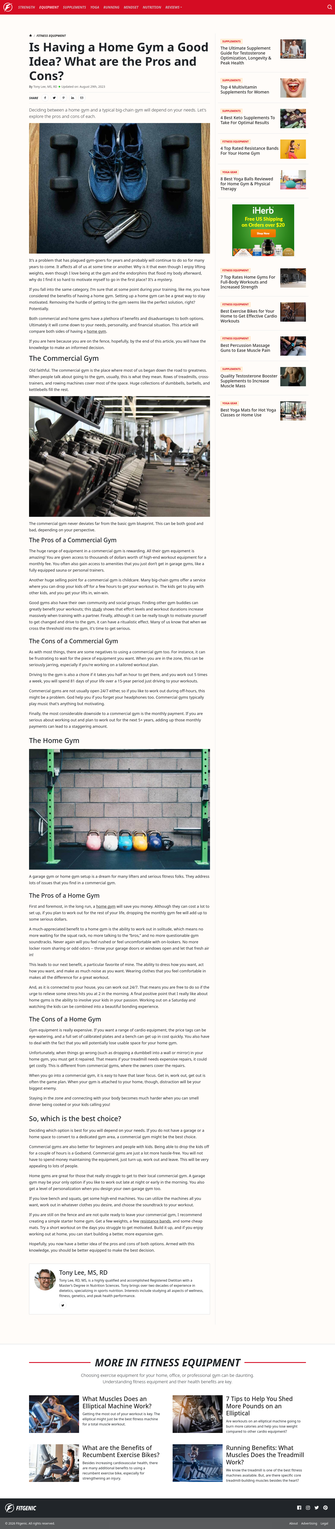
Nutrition (152, 7)
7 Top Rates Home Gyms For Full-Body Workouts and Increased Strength (247, 282)
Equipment (49, 7)
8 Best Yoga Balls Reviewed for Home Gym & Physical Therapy (246, 184)
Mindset (131, 7)
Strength (26, 7)
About (293, 1523)
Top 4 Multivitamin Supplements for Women (244, 89)
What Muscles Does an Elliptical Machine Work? (116, 1402)
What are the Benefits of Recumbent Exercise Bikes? (120, 1451)
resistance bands (155, 1221)
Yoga (94, 7)
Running (111, 7)
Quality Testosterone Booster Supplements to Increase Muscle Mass (249, 381)
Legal (324, 1523)
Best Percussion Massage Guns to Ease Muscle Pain (245, 347)
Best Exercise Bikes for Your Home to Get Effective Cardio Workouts (248, 316)
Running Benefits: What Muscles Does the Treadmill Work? (265, 1455)
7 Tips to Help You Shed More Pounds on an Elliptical (259, 1406)
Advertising (309, 1523)
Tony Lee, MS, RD (45, 87)
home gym (96, 331)
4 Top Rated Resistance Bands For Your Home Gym (249, 150)
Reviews (172, 7)
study (97, 609)
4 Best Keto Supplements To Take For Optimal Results (247, 120)
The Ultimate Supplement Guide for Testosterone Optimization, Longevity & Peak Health (245, 55)
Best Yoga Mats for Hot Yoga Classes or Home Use (248, 412)
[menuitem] (26, 7)
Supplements (74, 7)
